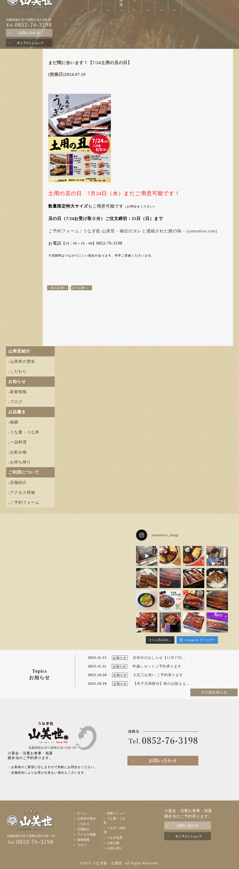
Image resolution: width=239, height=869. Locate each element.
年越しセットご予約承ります (157, 666)
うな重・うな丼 (24, 432)
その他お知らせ (214, 692)
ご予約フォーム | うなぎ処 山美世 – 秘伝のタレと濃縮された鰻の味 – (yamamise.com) (132, 231)
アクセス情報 (22, 492)
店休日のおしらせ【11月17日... (159, 657)
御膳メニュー (116, 813)
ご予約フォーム (24, 502)
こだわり (18, 371)
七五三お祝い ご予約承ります (158, 675)
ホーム (82, 813)
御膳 (14, 422)
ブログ (16, 402)
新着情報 (18, 392)
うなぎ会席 (114, 837)
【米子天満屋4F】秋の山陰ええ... (161, 683)
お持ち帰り (20, 462)
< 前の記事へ (57, 288)
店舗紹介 (18, 482)
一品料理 (18, 442)
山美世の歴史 (22, 361)
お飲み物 (18, 452)
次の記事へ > (81, 288)
